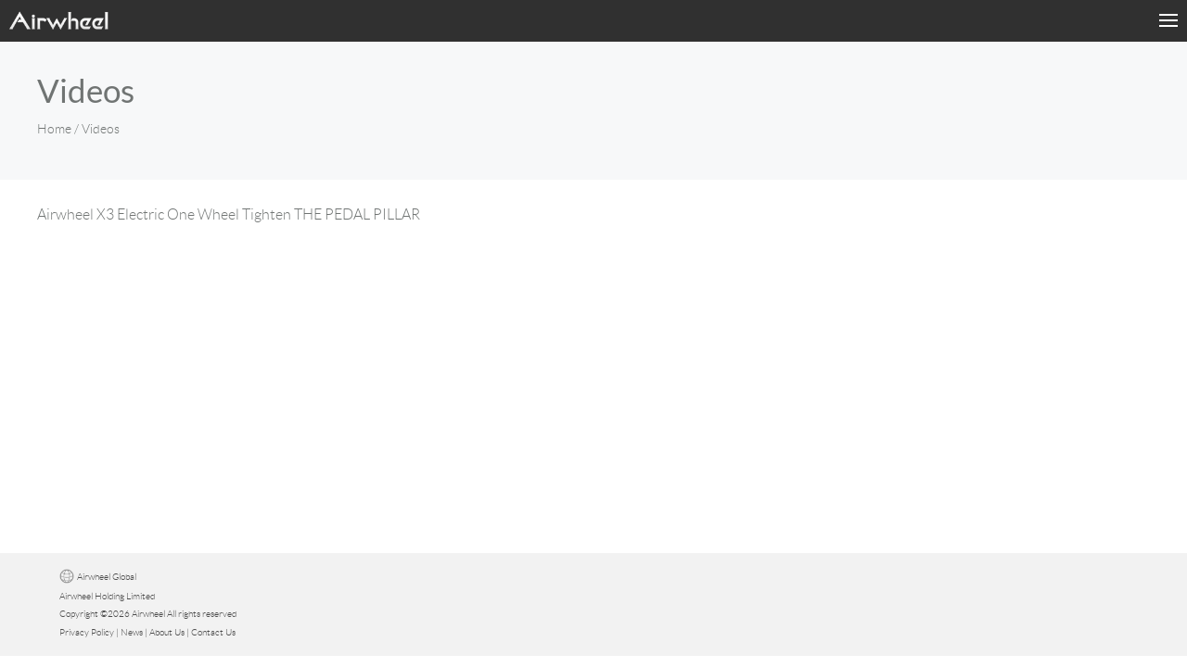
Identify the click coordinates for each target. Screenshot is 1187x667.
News (132, 632)
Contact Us (213, 632)
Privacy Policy (86, 632)
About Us (167, 632)
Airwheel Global (106, 577)
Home (54, 128)
